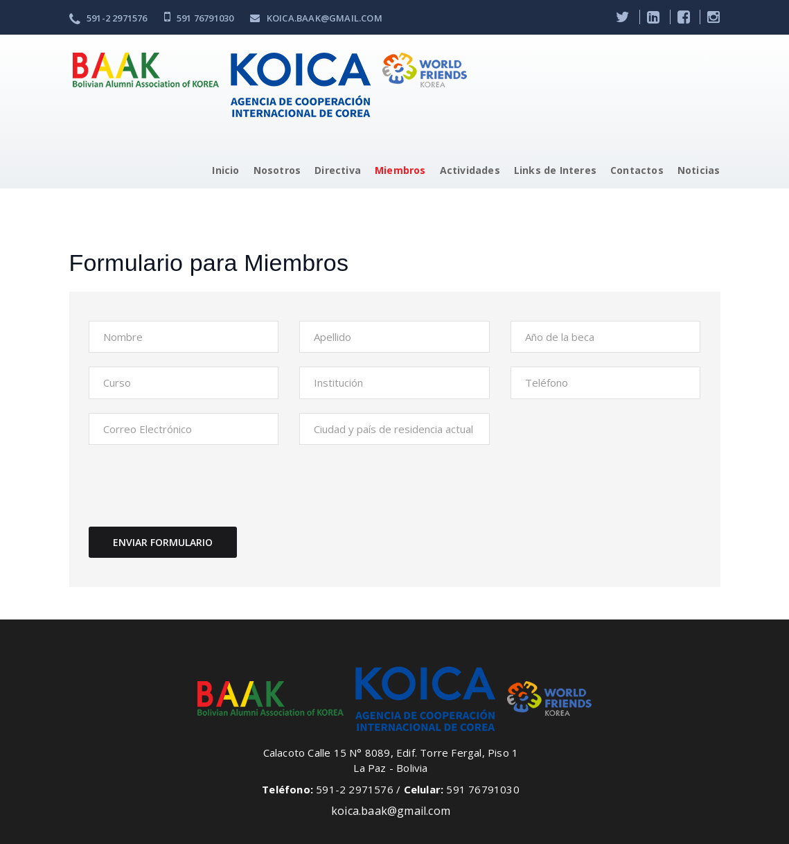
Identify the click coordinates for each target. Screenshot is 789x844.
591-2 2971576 (108, 18)
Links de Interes (555, 170)
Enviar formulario (163, 542)
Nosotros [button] (277, 170)
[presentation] (194, 486)
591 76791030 (199, 18)
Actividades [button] (470, 170)
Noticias (698, 170)
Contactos (637, 170)
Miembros (400, 170)
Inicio (225, 170)
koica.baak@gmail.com (316, 18)
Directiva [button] (337, 170)
